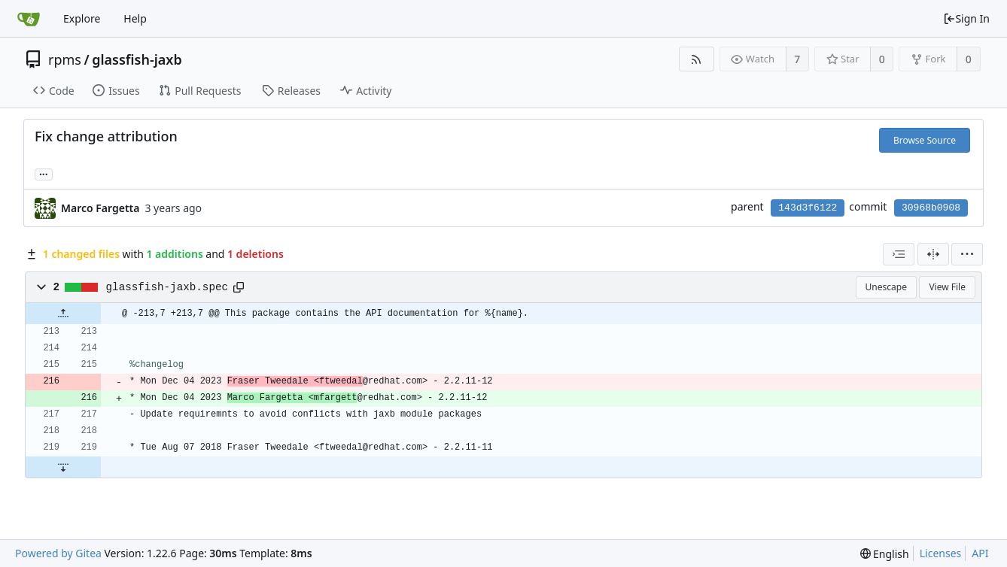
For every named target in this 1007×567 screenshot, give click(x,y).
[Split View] (933, 254)
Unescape (886, 286)
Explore (81, 18)
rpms (64, 59)
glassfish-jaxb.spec (167, 287)
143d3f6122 (807, 208)
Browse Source (924, 140)
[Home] (29, 18)
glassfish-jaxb (137, 59)
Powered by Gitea (58, 553)
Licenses (941, 553)
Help (135, 18)
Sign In (966, 18)
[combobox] (898, 254)
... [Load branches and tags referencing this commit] (43, 173)
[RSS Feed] (696, 59)
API (980, 553)
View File (947, 286)
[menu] (967, 254)
